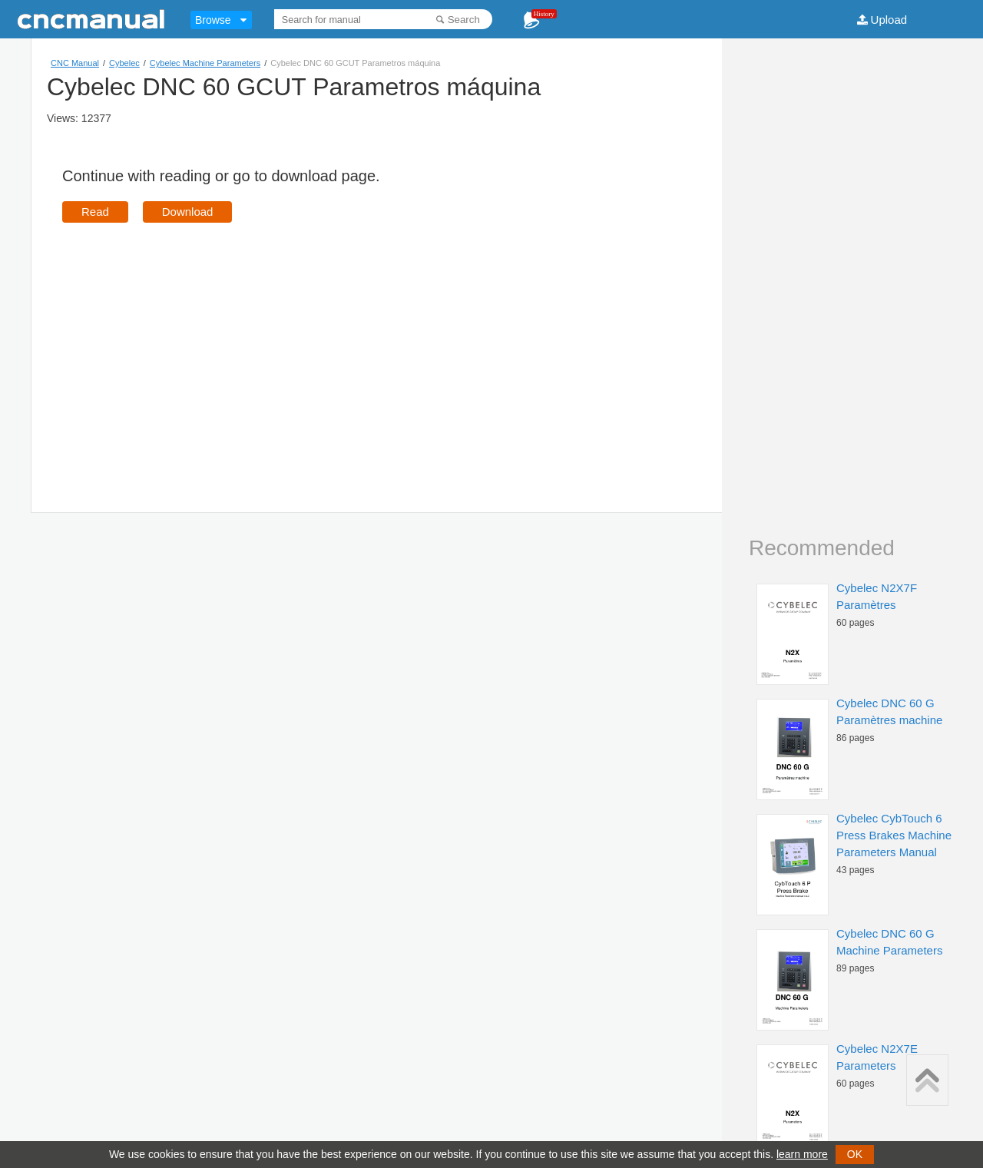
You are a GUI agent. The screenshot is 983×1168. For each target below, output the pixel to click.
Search (464, 19)
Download (187, 211)
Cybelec (124, 63)
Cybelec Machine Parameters (205, 63)
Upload (889, 19)
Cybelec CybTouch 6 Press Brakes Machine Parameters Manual (894, 835)
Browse (213, 20)
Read (95, 211)
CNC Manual (75, 63)
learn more (802, 1154)
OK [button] (854, 1154)
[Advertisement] (191, 345)
